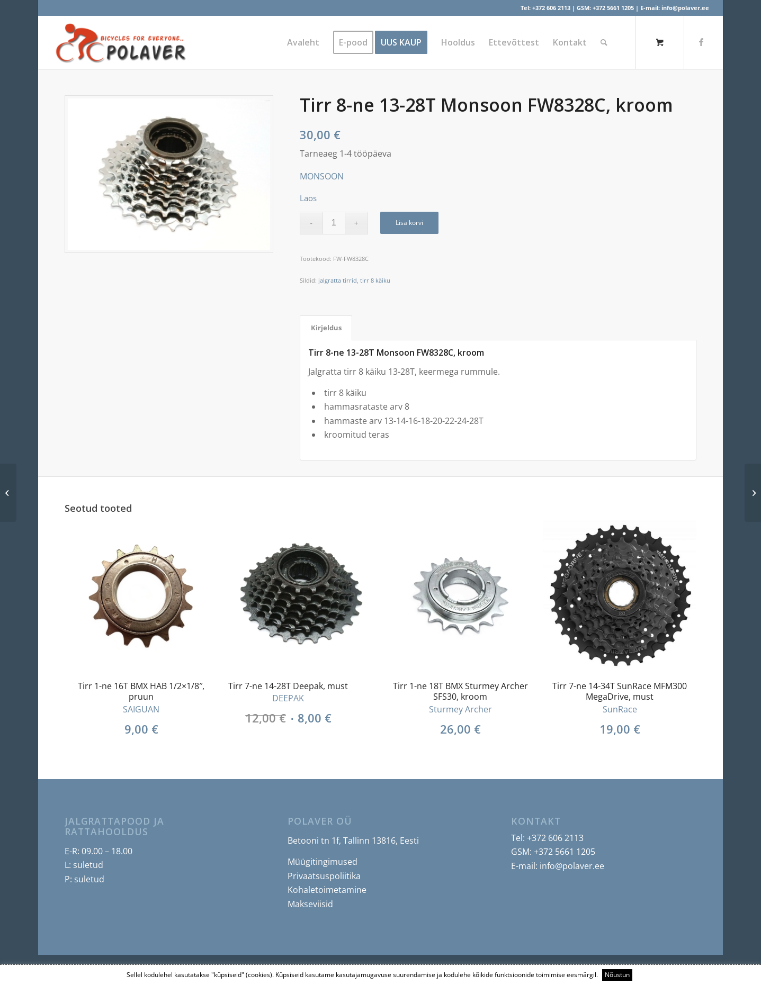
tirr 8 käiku (375, 280)
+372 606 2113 (551, 8)
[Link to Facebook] (701, 42)
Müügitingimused (322, 861)
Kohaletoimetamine (327, 890)
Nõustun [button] (617, 974)
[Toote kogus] (334, 223)
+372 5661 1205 (613, 8)
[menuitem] (303, 42)
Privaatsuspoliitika (324, 876)
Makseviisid (310, 904)
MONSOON (322, 176)
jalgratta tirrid (337, 280)
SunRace (620, 709)
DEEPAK (288, 698)
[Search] (604, 42)
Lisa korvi (409, 222)
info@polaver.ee (685, 8)
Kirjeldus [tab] (326, 327)
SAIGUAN (141, 709)
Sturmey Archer (460, 709)
